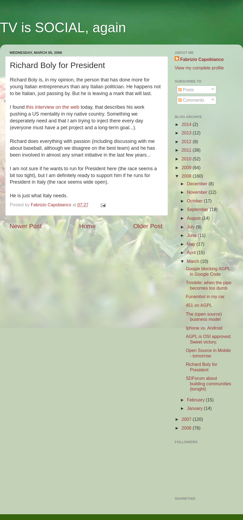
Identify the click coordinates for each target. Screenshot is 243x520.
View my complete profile (199, 67)
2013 (187, 132)
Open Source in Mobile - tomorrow (208, 353)
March (193, 261)
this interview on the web (52, 107)
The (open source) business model (204, 317)
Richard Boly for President (201, 367)
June (192, 235)
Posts (186, 89)
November (197, 192)
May (191, 244)
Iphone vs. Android (204, 327)
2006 (187, 427)
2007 (187, 419)
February (196, 399)
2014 (187, 124)
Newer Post (26, 226)
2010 (187, 158)
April (192, 252)
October (195, 200)
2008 (187, 176)
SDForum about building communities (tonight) (208, 383)
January (195, 408)
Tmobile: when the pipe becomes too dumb (208, 285)
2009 (187, 167)
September (198, 209)
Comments (191, 100)
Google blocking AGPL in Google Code (208, 271)
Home (87, 226)
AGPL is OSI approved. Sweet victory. (209, 339)
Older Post (147, 226)
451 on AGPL (199, 305)
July (191, 226)
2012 (187, 141)
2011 (187, 150)
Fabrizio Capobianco (52, 204)
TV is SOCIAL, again (63, 27)
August (194, 218)
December (197, 183)
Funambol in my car (205, 296)
